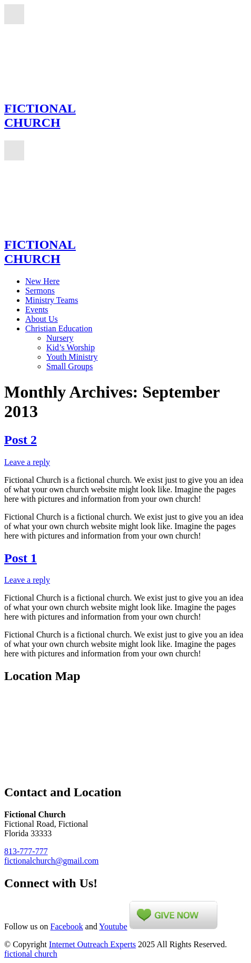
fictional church (30, 953)
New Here (42, 281)
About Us (41, 319)
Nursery (60, 337)
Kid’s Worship (70, 347)
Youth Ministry (72, 356)
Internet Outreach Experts (92, 944)
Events (36, 309)
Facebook (67, 926)
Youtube (113, 926)
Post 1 (20, 558)
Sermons (40, 290)
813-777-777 (26, 851)
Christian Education (59, 328)
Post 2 (20, 440)
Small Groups (69, 366)
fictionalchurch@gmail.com (51, 860)
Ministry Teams (51, 300)
